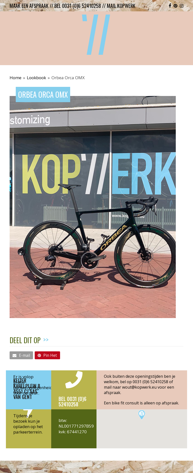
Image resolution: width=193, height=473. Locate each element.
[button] (21, 355)
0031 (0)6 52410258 (150, 381)
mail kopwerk (121, 5)
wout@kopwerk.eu (139, 387)
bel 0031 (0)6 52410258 (77, 5)
